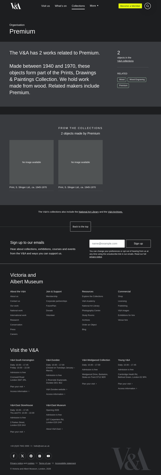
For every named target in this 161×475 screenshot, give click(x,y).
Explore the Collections (92, 296)
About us (14, 296)
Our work (14, 306)
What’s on (61, 5)
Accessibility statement (65, 463)
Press (12, 329)
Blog (84, 329)
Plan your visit (16, 386)
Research (14, 320)
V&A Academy (88, 301)
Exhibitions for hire (126, 315)
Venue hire (123, 320)
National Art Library (89, 211)
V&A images (123, 310)
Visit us (45, 5)
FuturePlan (51, 306)
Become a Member (130, 6)
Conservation (16, 324)
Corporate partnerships (56, 301)
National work (16, 310)
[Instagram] (39, 456)
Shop (120, 296)
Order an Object (89, 324)
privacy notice (95, 257)
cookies (31, 463)
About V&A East (53, 429)
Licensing (122, 301)
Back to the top (80, 226)
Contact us (15, 301)
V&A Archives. (115, 211)
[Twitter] (22, 456)
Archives (86, 320)
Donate (49, 310)
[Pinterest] (31, 456)
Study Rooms (88, 315)
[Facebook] (13, 456)
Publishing (123, 306)
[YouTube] (48, 456)
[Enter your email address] (107, 244)
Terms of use (44, 463)
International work (18, 315)
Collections (78, 5)
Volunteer (50, 315)
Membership (52, 296)
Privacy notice (16, 463)
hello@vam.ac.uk (42, 446)
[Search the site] (147, 6)
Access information (19, 391)
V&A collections (125, 61)
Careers (13, 334)
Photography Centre (91, 310)
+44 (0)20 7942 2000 (19, 446)
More (93, 5)
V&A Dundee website (55, 389)
